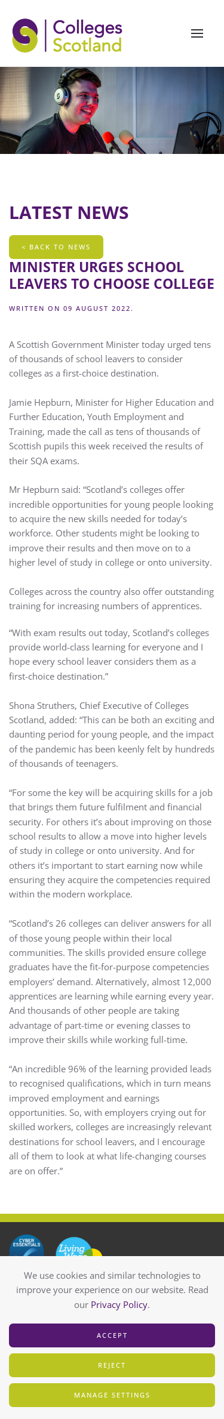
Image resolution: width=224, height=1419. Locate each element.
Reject (112, 1365)
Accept (112, 1335)
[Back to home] (68, 33)
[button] (197, 33)
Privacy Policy (119, 1304)
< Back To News (56, 246)
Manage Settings (112, 1394)
